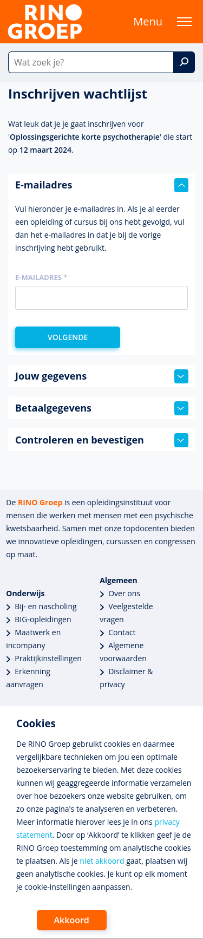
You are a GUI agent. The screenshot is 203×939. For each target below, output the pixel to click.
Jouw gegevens (101, 376)
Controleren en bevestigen (101, 440)
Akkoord (71, 920)
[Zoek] (184, 62)
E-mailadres (101, 185)
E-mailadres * (41, 277)
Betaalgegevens (101, 408)
